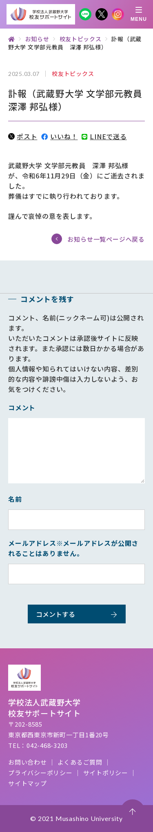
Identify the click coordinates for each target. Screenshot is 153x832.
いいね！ (59, 136)
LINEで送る (104, 136)
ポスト (22, 136)
